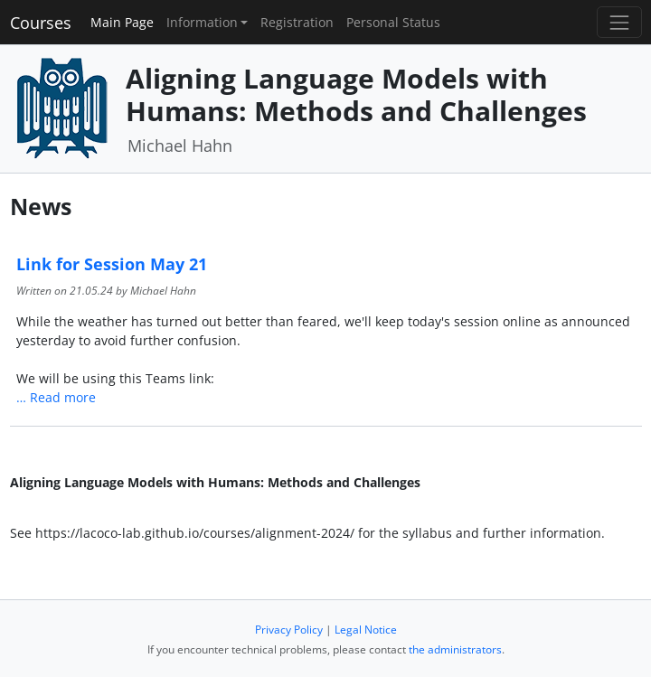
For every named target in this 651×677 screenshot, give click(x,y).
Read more (63, 397)
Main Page (122, 22)
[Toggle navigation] (619, 22)
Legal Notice (366, 629)
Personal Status (393, 22)
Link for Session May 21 (111, 264)
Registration (297, 22)
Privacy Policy (289, 629)
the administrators (455, 649)
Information (202, 22)
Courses (40, 22)
